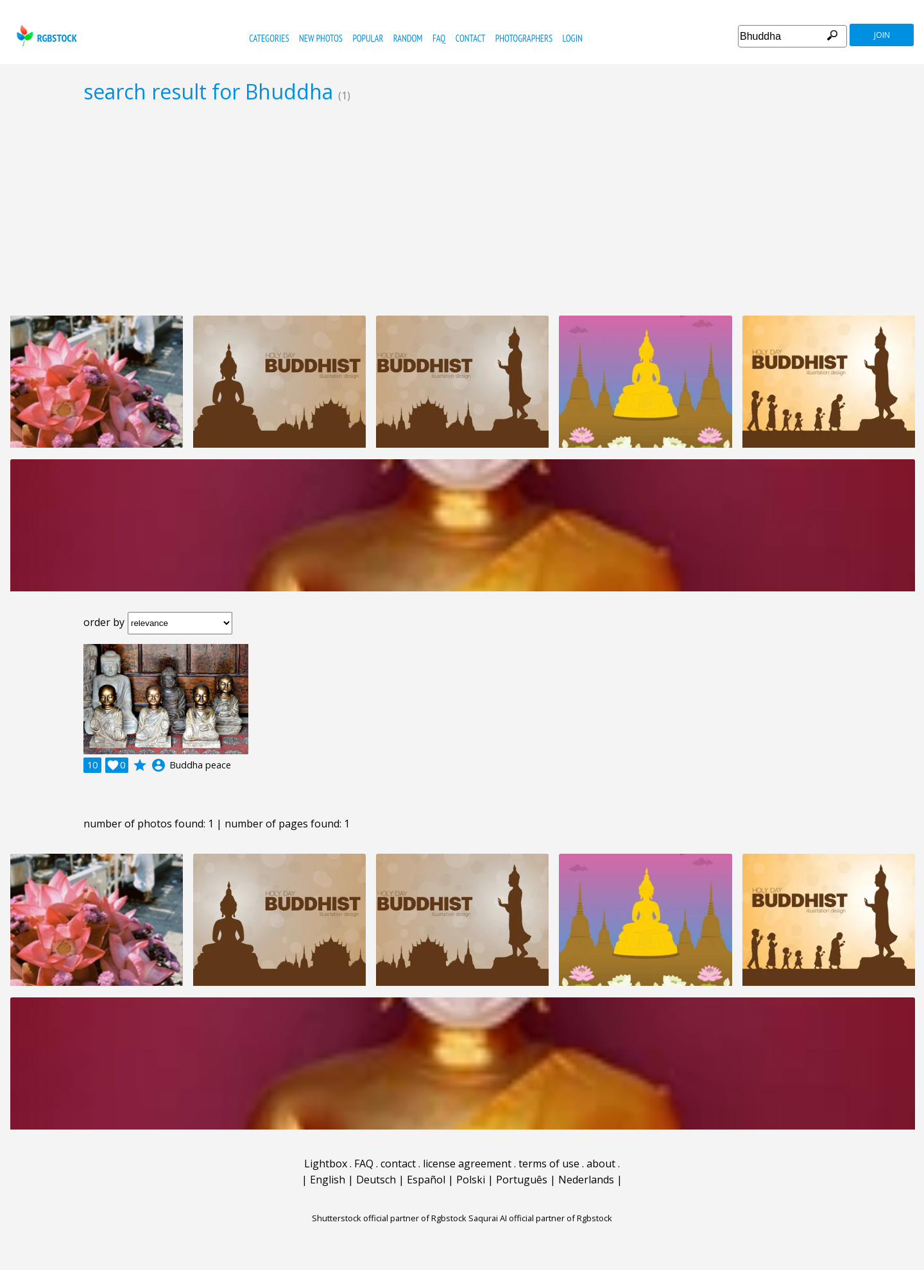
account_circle (158, 765)
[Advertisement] (462, 209)
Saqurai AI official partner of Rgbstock (540, 1218)
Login (573, 38)
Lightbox (325, 1163)
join (882, 35)
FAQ (438, 38)
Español (426, 1180)
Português (521, 1180)
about (600, 1163)
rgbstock (45, 35)
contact (471, 38)
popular (367, 38)
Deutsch (376, 1180)
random (408, 38)
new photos (321, 38)
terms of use (548, 1163)
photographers (523, 38)
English (327, 1180)
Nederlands (586, 1180)
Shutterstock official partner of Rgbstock (389, 1218)
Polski (470, 1180)
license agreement (467, 1163)
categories (269, 38)
